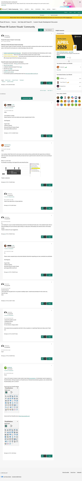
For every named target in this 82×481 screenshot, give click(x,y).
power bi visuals (10, 81)
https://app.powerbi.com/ (24, 416)
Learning (48, 9)
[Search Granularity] (44, 15)
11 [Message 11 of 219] (8, 132)
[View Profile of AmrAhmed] (9, 367)
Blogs (43, 9)
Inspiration (27, 9)
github (10, 68)
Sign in (70, 12)
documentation (32, 378)
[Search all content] (65, 15)
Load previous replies (27, 98)
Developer (22, 80)
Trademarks (79, 472)
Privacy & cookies (65, 472)
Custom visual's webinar (9, 72)
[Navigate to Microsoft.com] (3, 9)
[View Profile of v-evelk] (12, 104)
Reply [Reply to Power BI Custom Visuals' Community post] (50, 83)
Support (53, 9)
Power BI (3, 81)
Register (65, 12)
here (17, 63)
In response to (8, 107)
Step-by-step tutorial (8, 65)
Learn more (3, 5)
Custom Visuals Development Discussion (46, 22)
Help (75, 12)
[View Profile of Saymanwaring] (7, 144)
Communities (37, 9)
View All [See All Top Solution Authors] (59, 70)
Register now (69, 17)
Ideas (32, 9)
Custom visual (7, 80)
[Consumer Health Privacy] (16, 477)
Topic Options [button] (48, 30)
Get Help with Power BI (25, 22)
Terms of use (73, 472)
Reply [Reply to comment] (50, 135)
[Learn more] (61, 57)
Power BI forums (5, 22)
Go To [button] (79, 12)
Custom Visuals (15, 80)
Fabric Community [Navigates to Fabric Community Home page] (13, 9)
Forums (21, 9)
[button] (41, 30)
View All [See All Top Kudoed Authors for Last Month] (59, 89)
